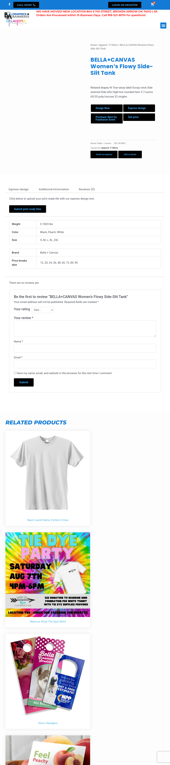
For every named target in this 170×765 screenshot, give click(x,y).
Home (93, 45)
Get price (134, 118)
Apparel (103, 45)
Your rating (22, 314)
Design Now (103, 108)
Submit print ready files (29, 213)
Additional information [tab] (54, 194)
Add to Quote (130, 159)
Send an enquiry (104, 159)
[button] (163, 25)
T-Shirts (113, 45)
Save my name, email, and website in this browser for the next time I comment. (64, 379)
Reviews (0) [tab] (87, 194)
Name (18, 347)
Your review (23, 323)
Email (18, 363)
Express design (138, 108)
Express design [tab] (19, 194)
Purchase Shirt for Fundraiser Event (105, 121)
